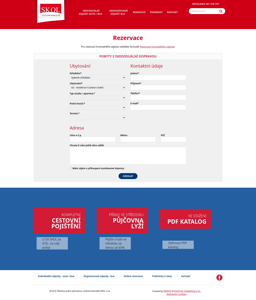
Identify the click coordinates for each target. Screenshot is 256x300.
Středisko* (76, 73)
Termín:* (74, 113)
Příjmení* (135, 83)
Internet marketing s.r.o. (187, 291)
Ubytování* (76, 83)
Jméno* (134, 73)
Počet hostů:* (77, 103)
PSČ (163, 135)
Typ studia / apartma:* (82, 93)
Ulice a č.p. (76, 135)
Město (123, 135)
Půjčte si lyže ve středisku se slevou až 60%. (116, 243)
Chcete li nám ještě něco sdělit (87, 145)
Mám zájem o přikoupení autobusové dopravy (97, 168)
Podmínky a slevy (162, 276)
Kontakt (185, 276)
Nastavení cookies (176, 294)
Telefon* (135, 93)
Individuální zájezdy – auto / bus (56, 276)
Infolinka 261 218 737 (205, 4)
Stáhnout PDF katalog (177, 245)
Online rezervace (133, 276)
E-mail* (134, 103)
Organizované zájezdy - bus (99, 276)
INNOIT (167, 291)
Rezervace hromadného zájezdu (157, 46)
